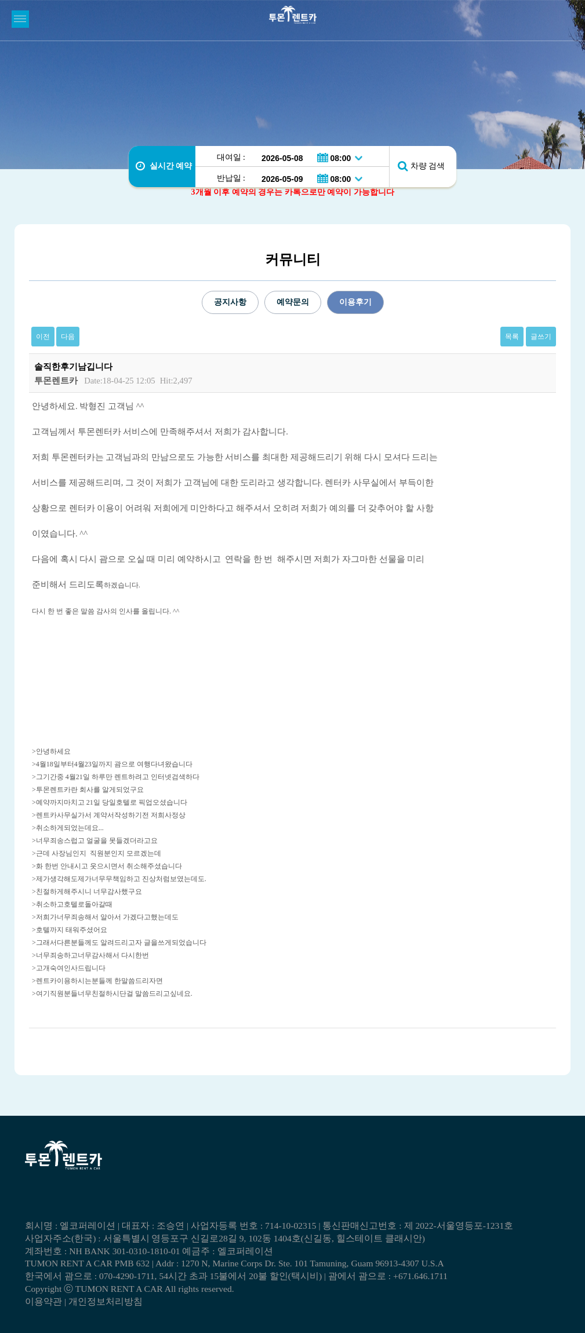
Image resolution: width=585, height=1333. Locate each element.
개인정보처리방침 (105, 1301)
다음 (68, 337)
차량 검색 (427, 166)
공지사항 (230, 302)
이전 (43, 337)
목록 (512, 337)
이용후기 (355, 302)
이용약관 (43, 1301)
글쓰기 (541, 337)
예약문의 (293, 302)
